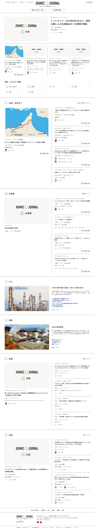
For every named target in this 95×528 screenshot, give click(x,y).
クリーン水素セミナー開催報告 (63, 219)
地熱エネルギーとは (57, 339)
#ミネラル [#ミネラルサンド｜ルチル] (41, 69)
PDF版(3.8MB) (85, 144)
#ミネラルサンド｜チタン (38, 68)
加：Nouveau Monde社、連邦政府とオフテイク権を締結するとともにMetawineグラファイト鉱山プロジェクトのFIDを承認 (58, 63)
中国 (67, 108)
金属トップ (85, 359)
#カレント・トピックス (75, 70)
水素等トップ (85, 193)
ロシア (73, 108)
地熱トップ (54, 347)
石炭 (52, 27)
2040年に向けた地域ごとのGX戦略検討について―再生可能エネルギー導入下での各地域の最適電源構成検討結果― (72, 152)
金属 (28, 66)
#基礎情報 (6, 68)
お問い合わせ (31, 2)
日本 (67, 148)
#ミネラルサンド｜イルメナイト (33, 69)
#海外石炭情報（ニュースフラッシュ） (59, 29)
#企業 (63, 177)
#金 (55, 390)
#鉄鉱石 (63, 390)
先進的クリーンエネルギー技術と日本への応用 (67, 172)
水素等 (6, 231)
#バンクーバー (58, 70)
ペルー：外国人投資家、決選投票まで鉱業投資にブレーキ (70, 401)
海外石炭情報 (58, 27)
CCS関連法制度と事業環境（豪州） (60, 298)
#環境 (65, 224)
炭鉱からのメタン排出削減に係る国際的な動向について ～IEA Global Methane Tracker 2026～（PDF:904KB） (80, 63)
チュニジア (74, 198)
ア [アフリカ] (84, 170)
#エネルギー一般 (58, 177)
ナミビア (79, 198)
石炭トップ (85, 435)
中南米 (64, 128)
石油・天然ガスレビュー (68, 135)
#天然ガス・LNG (58, 137)
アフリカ (65, 198)
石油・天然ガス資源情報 (16, 66)
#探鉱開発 (64, 137)
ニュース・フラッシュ (34, 66)
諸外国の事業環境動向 (57, 305)
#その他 (56, 406)
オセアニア (36, 58)
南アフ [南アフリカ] (82, 198)
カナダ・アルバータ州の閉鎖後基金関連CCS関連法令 (65, 303)
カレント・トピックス (79, 68)
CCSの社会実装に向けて (58, 306)
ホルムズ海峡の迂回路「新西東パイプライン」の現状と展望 (14, 63)
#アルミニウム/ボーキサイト (71, 390)
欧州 (70, 217)
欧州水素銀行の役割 (11, 228)
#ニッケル (58, 390)
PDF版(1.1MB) (19, 75)
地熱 (53, 510)
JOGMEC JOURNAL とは (11, 2)
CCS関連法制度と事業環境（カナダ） (61, 300)
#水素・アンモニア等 (66, 206)
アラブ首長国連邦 (17, 60)
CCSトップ (54, 310)
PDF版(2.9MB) (85, 212)
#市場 (10, 68)
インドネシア (65, 17)
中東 (13, 60)
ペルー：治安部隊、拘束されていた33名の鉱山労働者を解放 (71, 416)
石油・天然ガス (8, 66)
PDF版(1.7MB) (85, 272)
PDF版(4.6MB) (85, 231)
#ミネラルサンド (30, 68)
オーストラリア (42, 58)
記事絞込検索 (57, 10)
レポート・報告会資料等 (15, 231)
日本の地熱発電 (55, 341)
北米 (57, 58)
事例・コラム (55, 344)
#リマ (80, 390)
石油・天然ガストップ (82, 103)
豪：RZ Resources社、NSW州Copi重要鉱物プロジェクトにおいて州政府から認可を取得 (36, 62)
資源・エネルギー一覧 (37, 10)
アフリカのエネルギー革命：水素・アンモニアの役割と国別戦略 (72, 201)
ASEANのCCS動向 (56, 302)
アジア (60, 17)
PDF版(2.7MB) (85, 123)
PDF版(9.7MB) (85, 165)
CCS (48, 510)
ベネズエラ (68, 128)
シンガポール (75, 170)
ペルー (67, 398)
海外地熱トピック (56, 343)
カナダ (60, 58)
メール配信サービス (22, 2)
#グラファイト (52, 70)
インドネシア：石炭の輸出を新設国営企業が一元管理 (69, 495)
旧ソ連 (70, 108)
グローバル (81, 58)
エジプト (69, 198)
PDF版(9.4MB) (85, 184)
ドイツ (72, 217)
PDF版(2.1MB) (85, 251)
